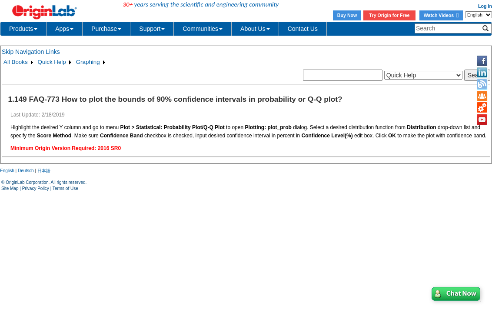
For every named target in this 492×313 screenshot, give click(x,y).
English (7, 170)
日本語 (43, 170)
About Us (255, 28)
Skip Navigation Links (31, 51)
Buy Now (347, 15)
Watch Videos (441, 15)
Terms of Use (65, 188)
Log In (485, 6)
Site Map (9, 188)
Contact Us (303, 28)
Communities (203, 28)
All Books (15, 62)
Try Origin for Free (389, 15)
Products (23, 28)
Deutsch (26, 170)
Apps (64, 28)
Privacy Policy (35, 188)
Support (152, 28)
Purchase (106, 28)
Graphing (88, 62)
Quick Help (52, 62)
